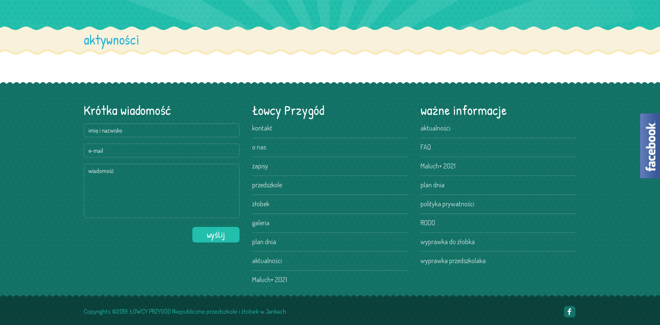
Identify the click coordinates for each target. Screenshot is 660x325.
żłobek (260, 204)
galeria (260, 222)
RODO (427, 222)
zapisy (260, 166)
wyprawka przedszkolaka (453, 260)
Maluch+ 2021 (269, 279)
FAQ (425, 147)
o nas (259, 147)
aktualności (267, 260)
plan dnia (264, 241)
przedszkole (267, 185)
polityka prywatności (447, 204)
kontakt (262, 128)
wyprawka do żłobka (447, 241)
